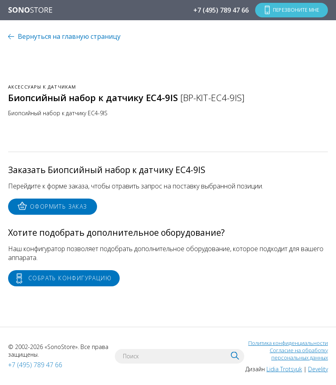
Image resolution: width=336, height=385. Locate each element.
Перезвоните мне (296, 9)
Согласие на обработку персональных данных (299, 354)
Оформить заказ (58, 206)
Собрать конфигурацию (70, 278)
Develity (318, 369)
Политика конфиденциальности (288, 343)
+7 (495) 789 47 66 (221, 10)
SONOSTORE (30, 10)
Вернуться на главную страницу (69, 36)
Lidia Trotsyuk (284, 369)
